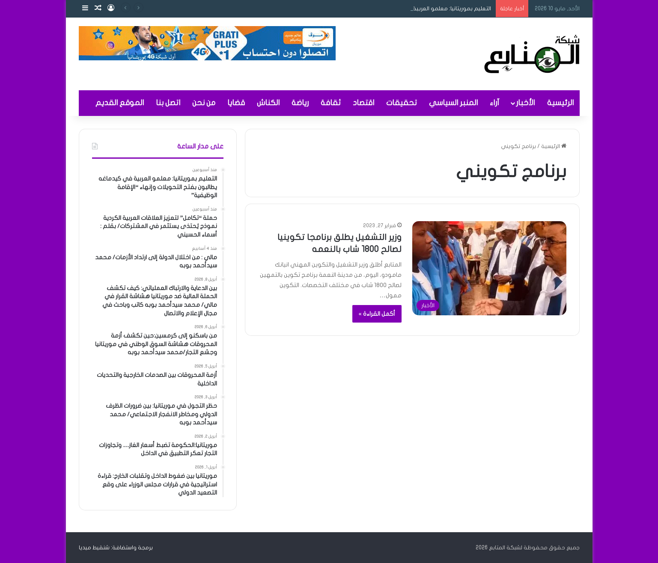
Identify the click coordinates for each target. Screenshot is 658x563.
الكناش (268, 103)
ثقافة (331, 103)
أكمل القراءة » (377, 314)
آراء (494, 103)
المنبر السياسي (453, 103)
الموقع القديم (119, 103)
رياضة (300, 103)
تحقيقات (401, 103)
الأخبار (525, 103)
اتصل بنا (168, 103)
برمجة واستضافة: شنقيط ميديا (116, 548)
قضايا (236, 103)
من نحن (203, 103)
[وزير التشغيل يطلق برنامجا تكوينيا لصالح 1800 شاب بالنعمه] (489, 268)
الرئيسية (560, 103)
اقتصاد (363, 103)
